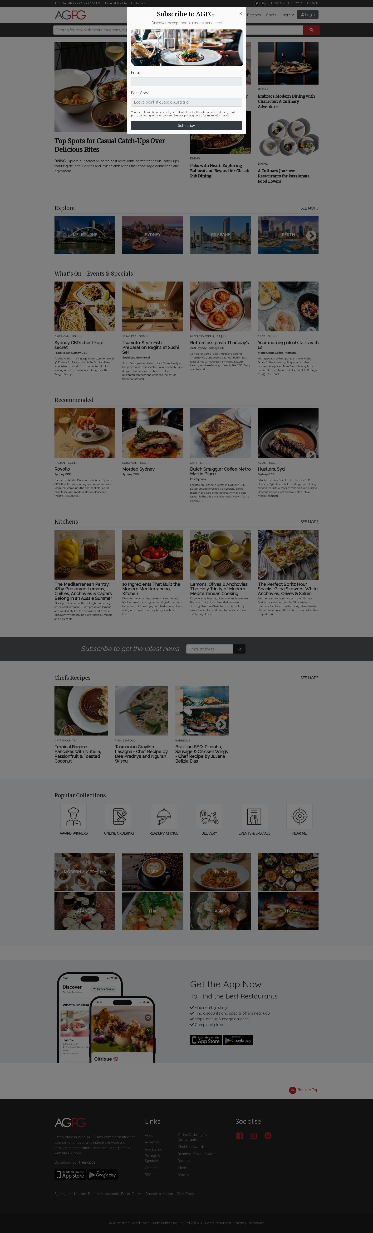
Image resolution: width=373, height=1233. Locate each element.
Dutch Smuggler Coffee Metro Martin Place (220, 471)
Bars (173, 15)
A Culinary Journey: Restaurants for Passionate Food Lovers (283, 176)
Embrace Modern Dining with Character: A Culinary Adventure (286, 101)
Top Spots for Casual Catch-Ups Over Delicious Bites (109, 145)
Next (311, 236)
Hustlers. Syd (271, 469)
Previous (62, 236)
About (149, 1135)
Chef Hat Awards (134, 3)
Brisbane (95, 1193)
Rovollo (62, 469)
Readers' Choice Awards (197, 1154)
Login (308, 14)
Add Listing (153, 1149)
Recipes (254, 15)
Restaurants (151, 15)
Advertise (152, 1142)
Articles (188, 15)
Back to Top (304, 1090)
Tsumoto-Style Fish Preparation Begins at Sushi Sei (150, 347)
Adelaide (112, 1193)
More (286, 15)
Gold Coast (186, 1193)
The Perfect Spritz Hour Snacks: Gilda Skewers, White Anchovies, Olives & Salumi (288, 589)
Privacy (240, 1223)
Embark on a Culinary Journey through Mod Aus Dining (219, 99)
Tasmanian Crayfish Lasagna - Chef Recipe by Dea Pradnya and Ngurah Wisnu (141, 754)
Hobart (169, 1193)
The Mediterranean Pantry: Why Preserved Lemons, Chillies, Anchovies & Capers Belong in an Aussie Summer (83, 591)
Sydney (60, 1193)
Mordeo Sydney (138, 469)
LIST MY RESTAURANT (303, 3)
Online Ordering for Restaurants (193, 1137)
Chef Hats (233, 15)
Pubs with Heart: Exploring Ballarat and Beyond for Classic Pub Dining (220, 170)
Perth (125, 1193)
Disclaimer (256, 1223)
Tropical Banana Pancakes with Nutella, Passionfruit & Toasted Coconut (77, 754)
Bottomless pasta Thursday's (219, 342)
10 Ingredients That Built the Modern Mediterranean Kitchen (151, 589)
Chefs (271, 15)
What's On (210, 15)
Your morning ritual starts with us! (288, 345)
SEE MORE (310, 208)
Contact (151, 1168)
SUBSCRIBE (277, 3)
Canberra (153, 1193)
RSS (148, 1175)
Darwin (137, 1193)
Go (239, 649)
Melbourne (77, 1193)
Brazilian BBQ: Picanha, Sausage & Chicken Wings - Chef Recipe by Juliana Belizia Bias (201, 754)
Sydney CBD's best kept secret (79, 345)
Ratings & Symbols (152, 1158)
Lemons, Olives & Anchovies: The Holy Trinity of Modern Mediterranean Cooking (219, 589)
